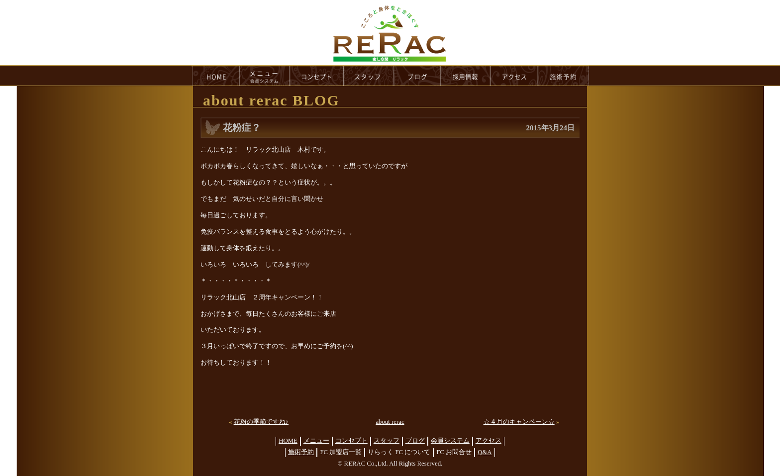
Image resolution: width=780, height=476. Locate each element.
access (514, 76)
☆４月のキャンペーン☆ (519, 421)
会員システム (450, 440)
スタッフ (386, 440)
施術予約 (301, 452)
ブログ (415, 440)
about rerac (390, 421)
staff (368, 76)
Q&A (484, 452)
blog (417, 76)
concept (317, 76)
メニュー (316, 440)
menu (265, 76)
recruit (465, 76)
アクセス (488, 440)
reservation (563, 76)
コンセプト (351, 440)
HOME (215, 76)
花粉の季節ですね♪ (261, 421)
